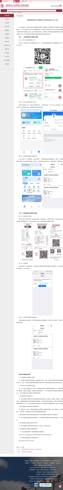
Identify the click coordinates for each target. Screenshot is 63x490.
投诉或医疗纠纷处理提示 (26, 451)
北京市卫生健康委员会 (45, 460)
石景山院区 (38, 472)
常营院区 (38, 474)
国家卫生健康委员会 (34, 460)
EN (30, 1)
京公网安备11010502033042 (48, 467)
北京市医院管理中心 (56, 460)
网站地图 (52, 463)
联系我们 (27, 463)
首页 (9, 12)
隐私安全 (46, 463)
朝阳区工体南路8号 (44, 469)
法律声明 (39, 463)
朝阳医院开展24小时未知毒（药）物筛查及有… (31, 449)
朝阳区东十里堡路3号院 (46, 474)
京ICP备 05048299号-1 (35, 467)
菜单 (60, 5)
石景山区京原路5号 (46, 472)
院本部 (38, 469)
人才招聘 (33, 463)
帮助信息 (58, 463)
